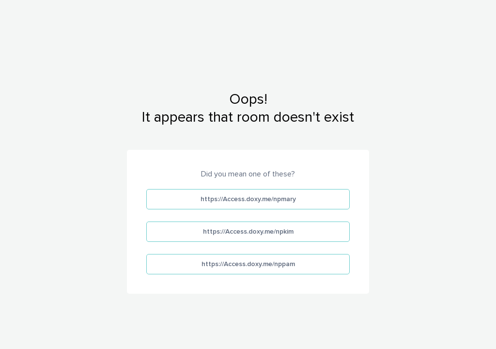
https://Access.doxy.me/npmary (248, 199)
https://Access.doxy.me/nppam (248, 264)
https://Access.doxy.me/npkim (248, 231)
